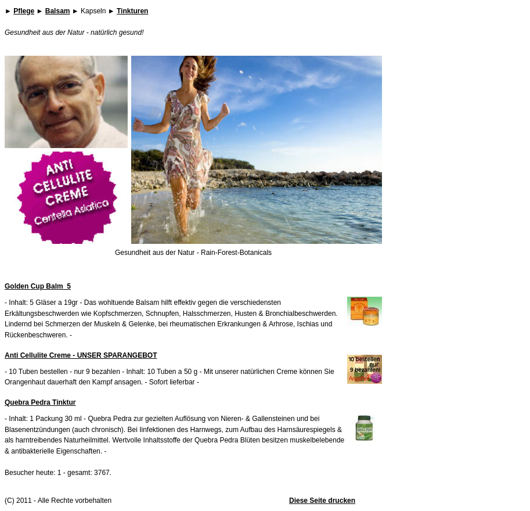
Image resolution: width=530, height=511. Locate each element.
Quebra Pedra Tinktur (40, 402)
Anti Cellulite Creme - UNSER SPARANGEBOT (81, 355)
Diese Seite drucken (322, 500)
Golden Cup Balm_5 (38, 286)
